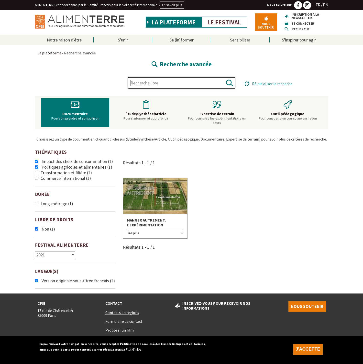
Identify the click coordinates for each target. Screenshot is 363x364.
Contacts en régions (122, 312)
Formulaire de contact (124, 321)
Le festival (224, 22)
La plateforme (174, 22)
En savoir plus (172, 5)
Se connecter (303, 23)
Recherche (300, 29)
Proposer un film (119, 330)
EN (325, 5)
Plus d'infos (133, 352)
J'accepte (308, 351)
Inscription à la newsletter (305, 16)
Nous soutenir (266, 26)
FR (318, 5)
